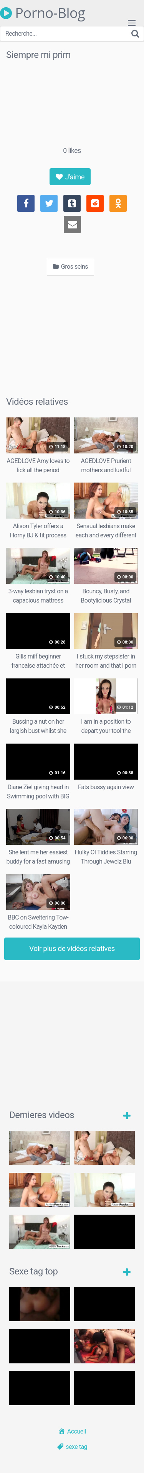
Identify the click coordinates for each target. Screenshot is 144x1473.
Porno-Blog (42, 13)
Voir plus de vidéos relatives (72, 948)
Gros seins (70, 266)
